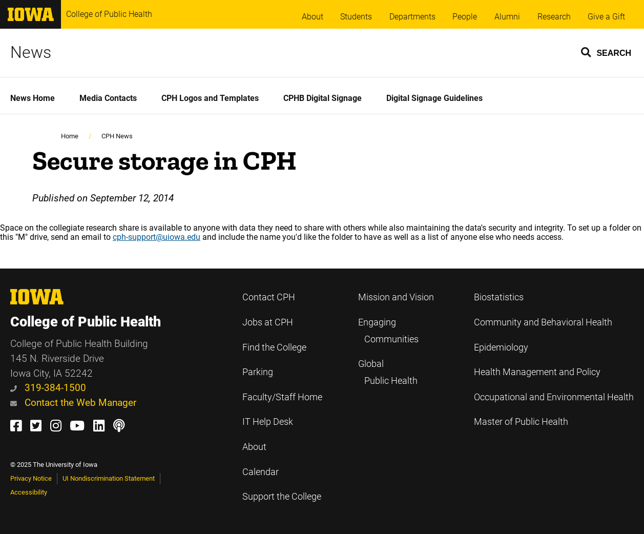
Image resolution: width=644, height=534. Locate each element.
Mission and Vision (396, 297)
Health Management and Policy (537, 372)
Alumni (507, 17)
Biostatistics (499, 297)
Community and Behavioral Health (543, 322)
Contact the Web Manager (73, 402)
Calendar (260, 472)
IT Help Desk (267, 422)
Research (554, 17)
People (464, 17)
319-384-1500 (48, 388)
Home (69, 136)
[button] (606, 52)
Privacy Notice (31, 478)
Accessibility (28, 492)
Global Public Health (388, 372)
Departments (412, 17)
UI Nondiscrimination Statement (109, 478)
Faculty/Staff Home (282, 397)
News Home (32, 98)
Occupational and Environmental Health (554, 397)
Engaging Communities (388, 330)
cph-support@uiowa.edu (156, 237)
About (312, 17)
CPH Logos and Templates (210, 98)
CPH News (117, 136)
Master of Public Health (521, 422)
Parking (257, 372)
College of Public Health (109, 14)
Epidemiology (501, 347)
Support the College (281, 496)
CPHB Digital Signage (322, 98)
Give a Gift (606, 17)
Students (356, 17)
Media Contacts (108, 98)
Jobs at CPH (267, 322)
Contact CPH (268, 297)
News (30, 52)
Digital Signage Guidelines (434, 98)
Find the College (274, 347)
